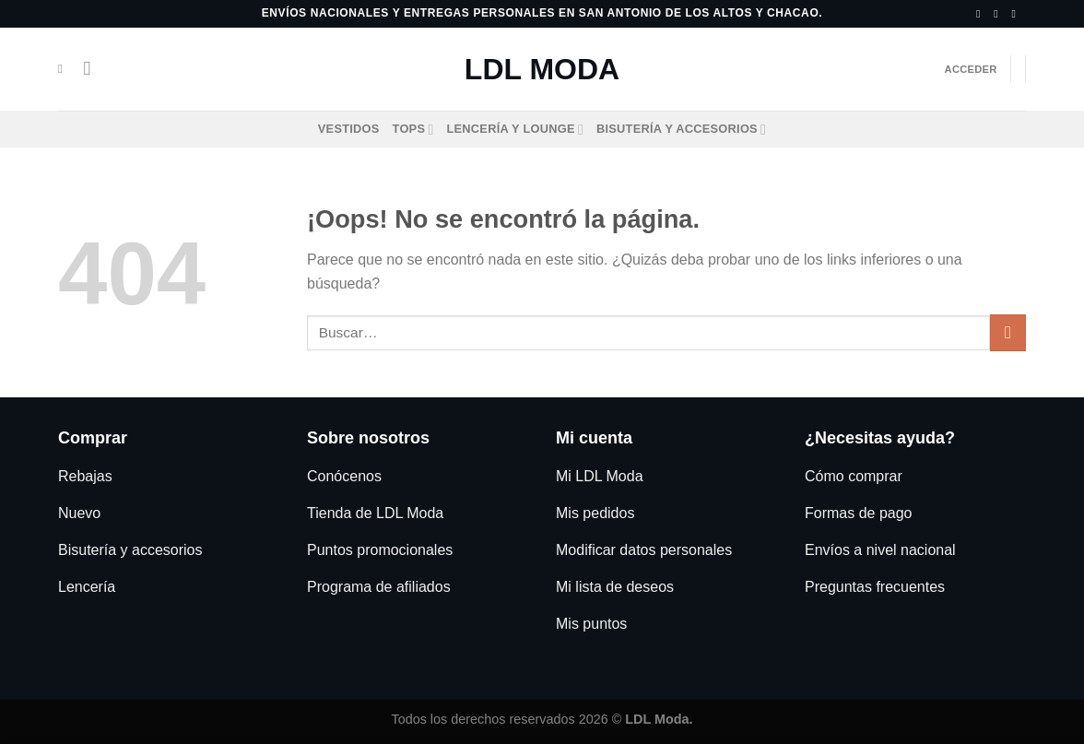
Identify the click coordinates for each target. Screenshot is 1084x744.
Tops (413, 129)
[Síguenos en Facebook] (981, 13)
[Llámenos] (1016, 13)
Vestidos (349, 129)
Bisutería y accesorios (681, 129)
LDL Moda (542, 69)
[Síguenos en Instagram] (999, 13)
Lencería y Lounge (515, 129)
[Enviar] (1008, 332)
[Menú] (92, 69)
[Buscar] (64, 69)
